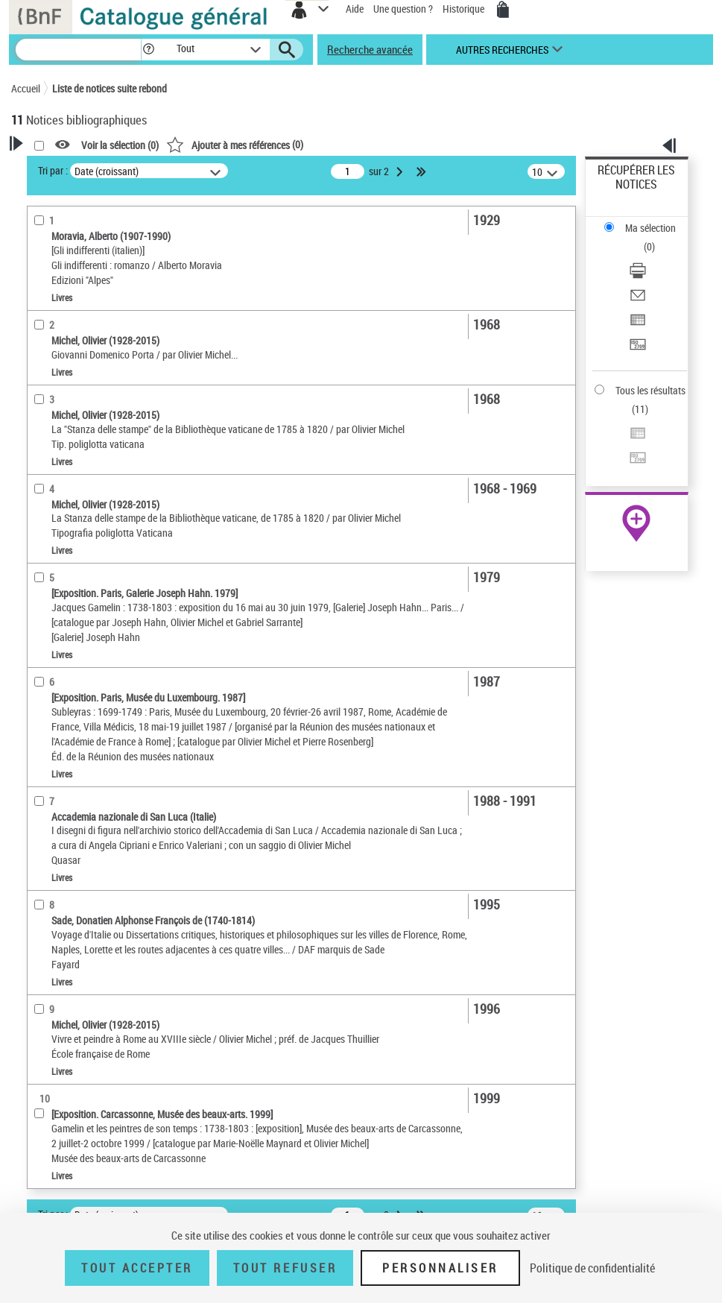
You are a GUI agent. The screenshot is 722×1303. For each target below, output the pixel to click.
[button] (149, 49)
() (234, 144)
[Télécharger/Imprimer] (638, 275)
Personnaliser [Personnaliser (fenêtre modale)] (440, 1268)
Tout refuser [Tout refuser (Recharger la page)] (285, 1268)
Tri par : (53, 170)
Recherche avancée (370, 49)
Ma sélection (650, 228)
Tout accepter (137, 1268)
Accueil (25, 88)
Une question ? (403, 8)
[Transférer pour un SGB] (638, 349)
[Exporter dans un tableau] (638, 325)
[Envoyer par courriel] (638, 300)
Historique (465, 8)
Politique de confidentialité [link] (592, 1268)
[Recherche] (78, 49)
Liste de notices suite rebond (109, 88)
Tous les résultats (650, 390)
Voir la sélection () (120, 145)
